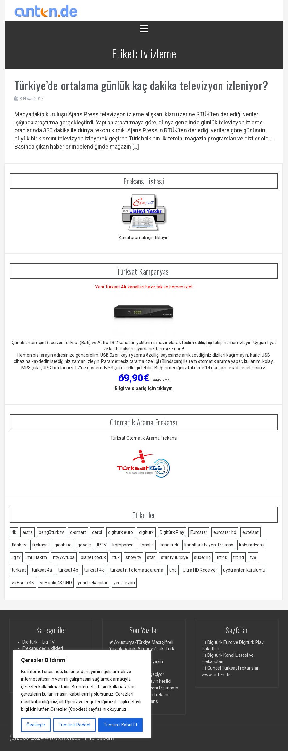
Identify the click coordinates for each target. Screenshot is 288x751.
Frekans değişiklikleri (42, 648)
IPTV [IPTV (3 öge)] (102, 544)
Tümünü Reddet (75, 724)
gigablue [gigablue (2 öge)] (63, 544)
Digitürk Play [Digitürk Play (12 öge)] (172, 532)
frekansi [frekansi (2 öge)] (40, 544)
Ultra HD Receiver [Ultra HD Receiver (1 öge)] (200, 570)
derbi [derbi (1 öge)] (97, 532)
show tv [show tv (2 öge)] (133, 557)
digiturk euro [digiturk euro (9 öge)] (120, 532)
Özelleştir (35, 724)
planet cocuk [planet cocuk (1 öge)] (93, 557)
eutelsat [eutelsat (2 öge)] (250, 532)
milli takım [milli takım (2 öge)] (37, 557)
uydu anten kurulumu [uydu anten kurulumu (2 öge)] (244, 570)
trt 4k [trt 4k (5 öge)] (222, 557)
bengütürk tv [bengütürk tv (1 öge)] (51, 532)
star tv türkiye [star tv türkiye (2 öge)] (174, 557)
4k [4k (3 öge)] (14, 532)
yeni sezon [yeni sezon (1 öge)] (124, 582)
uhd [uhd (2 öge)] (173, 570)
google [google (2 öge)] (84, 544)
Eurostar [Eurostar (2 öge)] (198, 532)
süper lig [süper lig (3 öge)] (202, 557)
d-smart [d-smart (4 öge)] (78, 532)
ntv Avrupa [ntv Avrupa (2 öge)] (64, 557)
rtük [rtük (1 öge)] (116, 557)
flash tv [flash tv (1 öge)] (19, 544)
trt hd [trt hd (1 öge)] (238, 557)
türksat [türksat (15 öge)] (19, 570)
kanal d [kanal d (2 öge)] (147, 544)
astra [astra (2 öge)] (27, 532)
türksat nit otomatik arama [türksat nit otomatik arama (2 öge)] (136, 570)
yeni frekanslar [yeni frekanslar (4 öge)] (92, 582)
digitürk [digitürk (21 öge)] (146, 532)
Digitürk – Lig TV (38, 641)
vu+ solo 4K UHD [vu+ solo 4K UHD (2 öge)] (56, 582)
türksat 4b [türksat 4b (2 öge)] (68, 570)
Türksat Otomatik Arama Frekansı (143, 438)
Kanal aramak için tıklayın (144, 237)
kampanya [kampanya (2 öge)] (123, 544)
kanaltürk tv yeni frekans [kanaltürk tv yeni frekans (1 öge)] (208, 544)
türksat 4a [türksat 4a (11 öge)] (42, 570)
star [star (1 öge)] (151, 557)
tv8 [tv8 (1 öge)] (253, 557)
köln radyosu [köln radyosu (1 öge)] (251, 544)
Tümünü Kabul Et (120, 724)
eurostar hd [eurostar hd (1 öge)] (224, 532)
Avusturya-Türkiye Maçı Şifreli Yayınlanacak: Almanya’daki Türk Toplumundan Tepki (141, 648)
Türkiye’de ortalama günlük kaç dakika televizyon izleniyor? (141, 85)
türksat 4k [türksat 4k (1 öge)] (94, 570)
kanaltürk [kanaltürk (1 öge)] (169, 544)
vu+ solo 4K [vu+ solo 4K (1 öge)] (23, 582)
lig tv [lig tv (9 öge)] (16, 557)
